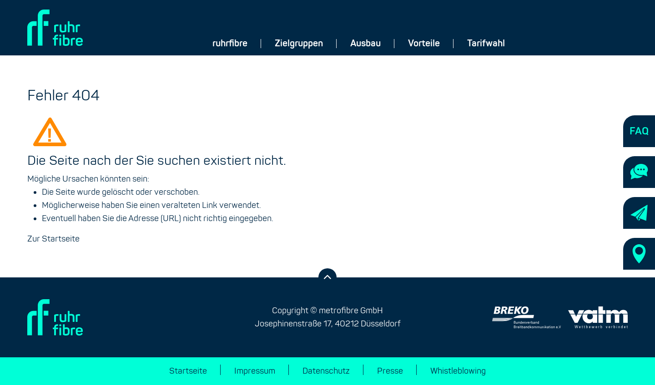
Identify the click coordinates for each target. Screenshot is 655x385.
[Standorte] (639, 254)
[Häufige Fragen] (639, 131)
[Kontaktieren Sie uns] (639, 172)
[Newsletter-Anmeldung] (639, 213)
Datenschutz (326, 371)
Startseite (188, 371)
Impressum (254, 371)
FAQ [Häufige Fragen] (639, 131)
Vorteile (424, 43)
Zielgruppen (299, 43)
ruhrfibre (229, 43)
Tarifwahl (486, 43)
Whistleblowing (458, 371)
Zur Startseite (53, 239)
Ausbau (365, 43)
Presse (390, 371)
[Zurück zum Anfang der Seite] (327, 277)
